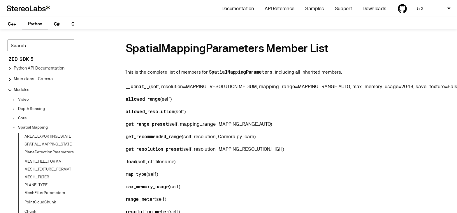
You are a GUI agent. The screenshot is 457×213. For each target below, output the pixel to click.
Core (22, 118)
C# (56, 24)
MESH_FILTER (36, 177)
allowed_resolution (150, 111)
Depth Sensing (31, 108)
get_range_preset (147, 124)
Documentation (238, 8)
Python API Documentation (39, 67)
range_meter (140, 199)
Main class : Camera (33, 78)
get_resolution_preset (154, 149)
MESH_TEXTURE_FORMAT (47, 169)
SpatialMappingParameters (241, 72)
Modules (21, 89)
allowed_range (143, 99)
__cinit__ (137, 86)
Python (35, 23)
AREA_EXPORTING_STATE (47, 136)
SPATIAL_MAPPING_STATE (48, 144)
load (131, 161)
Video (23, 99)
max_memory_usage (147, 186)
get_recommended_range (154, 136)
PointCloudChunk (40, 202)
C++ (12, 24)
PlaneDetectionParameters (49, 152)
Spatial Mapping (33, 127)
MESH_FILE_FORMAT (43, 161)
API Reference (279, 8)
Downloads (374, 8)
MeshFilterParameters (44, 192)
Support (343, 8)
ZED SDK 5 (21, 59)
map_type (136, 174)
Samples (314, 8)
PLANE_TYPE (36, 184)
